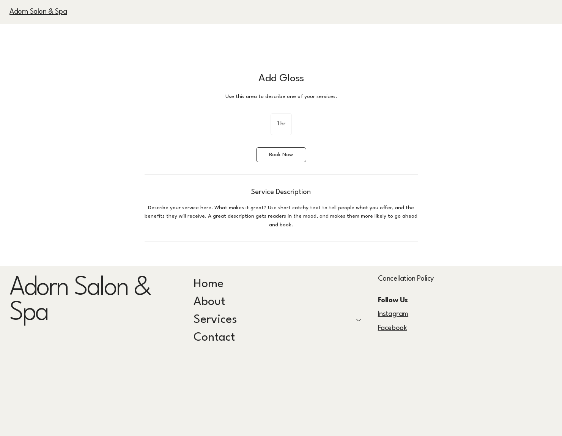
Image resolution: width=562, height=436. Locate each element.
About (209, 302)
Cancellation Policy (406, 278)
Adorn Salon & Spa (38, 11)
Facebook (392, 328)
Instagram (393, 314)
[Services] (358, 320)
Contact (214, 337)
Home (209, 284)
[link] (281, 154)
